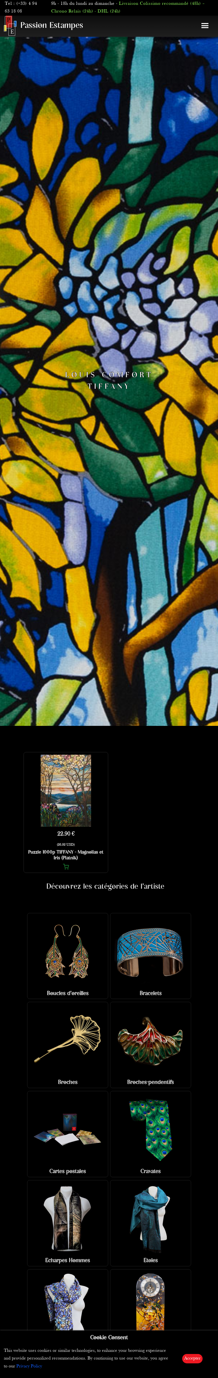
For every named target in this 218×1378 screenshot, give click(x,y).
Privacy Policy (29, 1366)
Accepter (192, 1358)
